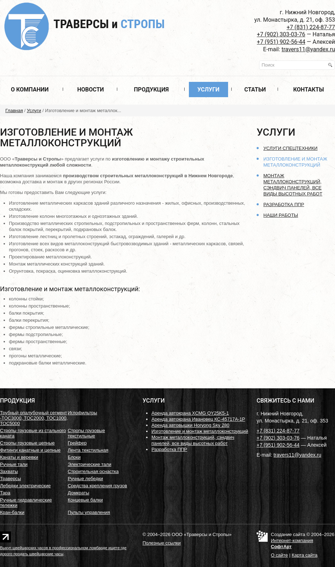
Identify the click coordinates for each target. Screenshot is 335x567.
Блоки (74, 457)
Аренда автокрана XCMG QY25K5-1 (190, 413)
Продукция (151, 89)
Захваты (9, 471)
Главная (14, 110)
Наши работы (280, 215)
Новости (90, 89)
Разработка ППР (283, 204)
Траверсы (109, 24)
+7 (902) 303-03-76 (281, 34)
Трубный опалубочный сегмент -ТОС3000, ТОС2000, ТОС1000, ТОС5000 (34, 418)
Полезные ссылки (162, 543)
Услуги (208, 89)
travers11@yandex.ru (308, 49)
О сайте (279, 555)
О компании (29, 89)
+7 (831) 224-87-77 (311, 27)
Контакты (308, 89)
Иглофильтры (82, 412)
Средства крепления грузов (97, 485)
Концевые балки (85, 500)
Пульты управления (89, 512)
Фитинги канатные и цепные (30, 450)
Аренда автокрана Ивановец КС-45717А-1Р (198, 419)
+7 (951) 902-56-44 (281, 41)
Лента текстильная (88, 450)
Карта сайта (304, 555)
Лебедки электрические (25, 485)
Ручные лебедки (85, 478)
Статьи (255, 89)
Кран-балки (12, 512)
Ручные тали (13, 464)
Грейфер (77, 443)
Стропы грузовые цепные (27, 443)
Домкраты (78, 492)
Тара (5, 492)
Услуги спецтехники (290, 148)
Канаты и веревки (19, 457)
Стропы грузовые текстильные (86, 433)
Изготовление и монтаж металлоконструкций (199, 431)
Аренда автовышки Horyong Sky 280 (190, 425)
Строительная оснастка (93, 471)
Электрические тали (89, 464)
